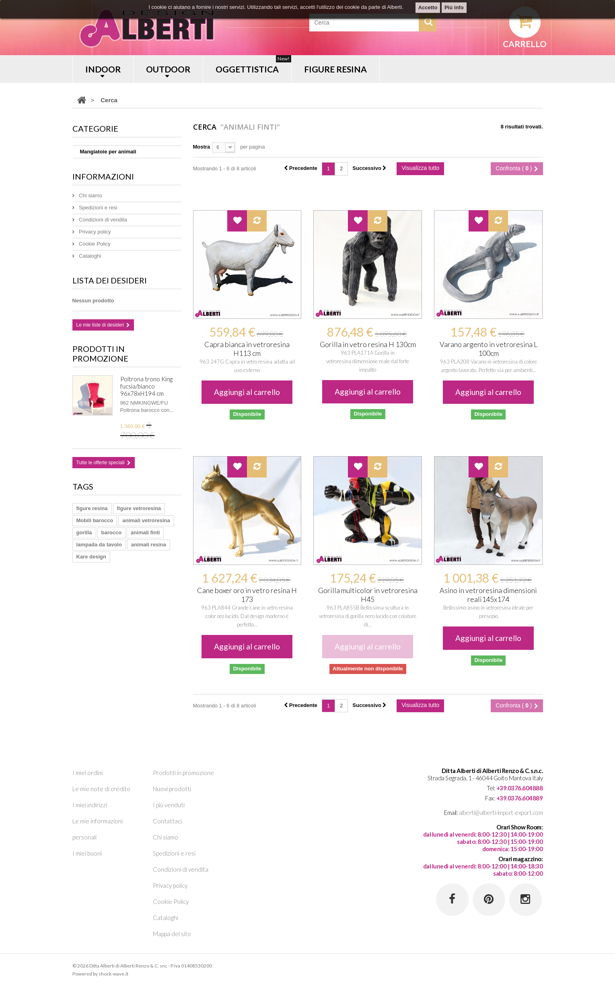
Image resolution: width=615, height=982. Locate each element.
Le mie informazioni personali (97, 829)
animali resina (148, 545)
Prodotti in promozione (100, 353)
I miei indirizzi (89, 804)
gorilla (84, 532)
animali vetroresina (146, 520)
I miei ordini (87, 772)
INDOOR (103, 69)
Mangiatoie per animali (108, 152)
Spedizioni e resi (97, 208)
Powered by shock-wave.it (100, 974)
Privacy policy (94, 232)
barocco (111, 532)
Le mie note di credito (101, 788)
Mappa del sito (172, 933)
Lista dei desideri (109, 280)
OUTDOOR (168, 69)
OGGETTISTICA (253, 64)
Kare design (91, 557)
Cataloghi (89, 256)
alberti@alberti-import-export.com (501, 812)
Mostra (201, 147)
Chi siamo (90, 195)
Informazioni (103, 176)
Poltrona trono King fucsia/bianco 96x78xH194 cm (146, 386)
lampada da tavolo (99, 545)
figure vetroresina (139, 508)
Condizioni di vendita (103, 220)
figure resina (92, 508)
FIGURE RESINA (335, 69)
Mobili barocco (94, 520)
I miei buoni (87, 853)
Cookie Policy (94, 244)
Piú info (454, 7)
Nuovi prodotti (172, 788)
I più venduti (169, 804)
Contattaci (167, 821)
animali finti (145, 532)
